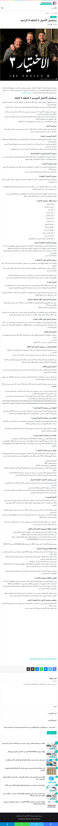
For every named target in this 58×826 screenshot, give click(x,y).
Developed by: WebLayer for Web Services (29, 819)
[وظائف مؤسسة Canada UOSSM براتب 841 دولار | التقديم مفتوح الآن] (51, 754)
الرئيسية (54, 13)
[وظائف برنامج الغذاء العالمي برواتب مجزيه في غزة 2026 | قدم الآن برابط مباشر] (51, 745)
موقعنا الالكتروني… (25, 93)
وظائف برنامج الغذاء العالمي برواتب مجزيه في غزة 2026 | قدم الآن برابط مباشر (23, 743)
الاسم (55, 706)
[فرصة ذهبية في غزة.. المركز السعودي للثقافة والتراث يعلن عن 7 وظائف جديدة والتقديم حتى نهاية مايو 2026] (51, 796)
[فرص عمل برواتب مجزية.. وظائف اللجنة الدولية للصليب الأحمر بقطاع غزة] (51, 762)
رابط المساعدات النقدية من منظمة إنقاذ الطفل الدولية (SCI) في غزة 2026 (25, 785)
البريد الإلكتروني (52, 713)
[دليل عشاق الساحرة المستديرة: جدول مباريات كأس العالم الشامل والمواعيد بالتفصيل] (51, 771)
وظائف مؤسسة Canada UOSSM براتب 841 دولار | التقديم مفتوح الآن (26, 751)
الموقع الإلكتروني (52, 720)
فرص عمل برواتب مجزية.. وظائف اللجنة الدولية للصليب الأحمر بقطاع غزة (25, 760)
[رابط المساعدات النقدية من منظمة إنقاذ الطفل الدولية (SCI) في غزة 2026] (51, 787)
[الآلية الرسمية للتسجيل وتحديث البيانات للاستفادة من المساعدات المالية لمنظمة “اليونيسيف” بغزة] (51, 779)
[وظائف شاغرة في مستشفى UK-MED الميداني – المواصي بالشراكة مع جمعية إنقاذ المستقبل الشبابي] (51, 804)
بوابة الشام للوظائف (21, 816)
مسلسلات (47, 13)
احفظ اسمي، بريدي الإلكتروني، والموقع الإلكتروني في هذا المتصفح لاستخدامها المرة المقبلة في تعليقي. (29, 727)
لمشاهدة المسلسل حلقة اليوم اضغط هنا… (43, 659)
